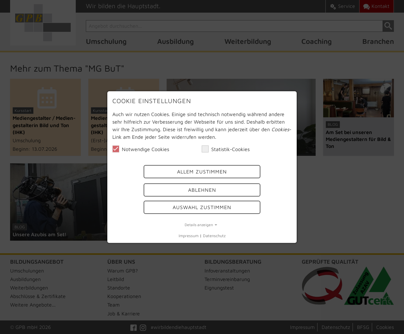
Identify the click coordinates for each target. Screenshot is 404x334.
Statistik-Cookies (226, 148)
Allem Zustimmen (202, 171)
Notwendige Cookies (140, 148)
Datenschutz (214, 236)
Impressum (189, 236)
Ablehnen (202, 190)
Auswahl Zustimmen (202, 207)
